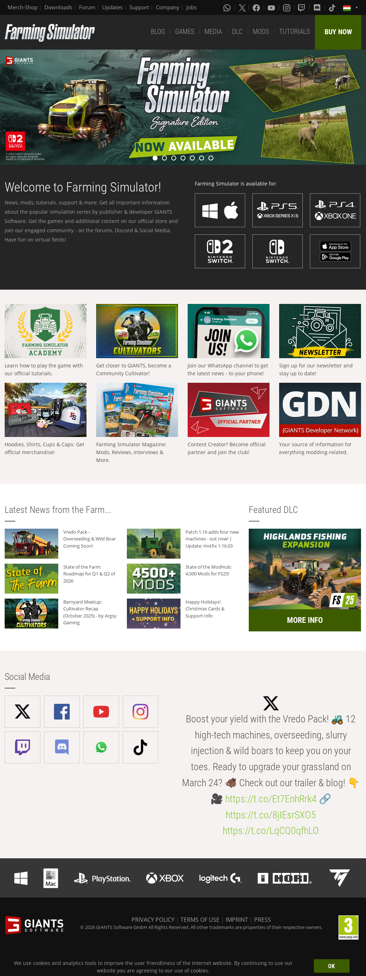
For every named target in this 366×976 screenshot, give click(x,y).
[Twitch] (302, 7)
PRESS (262, 920)
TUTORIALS (294, 31)
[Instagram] (287, 7)
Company (167, 7)
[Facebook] (257, 7)
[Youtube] (272, 7)
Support (139, 7)
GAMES (184, 31)
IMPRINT (237, 920)
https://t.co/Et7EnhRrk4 (271, 799)
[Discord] (317, 7)
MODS (261, 31)
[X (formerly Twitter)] (242, 7)
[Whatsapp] (227, 7)
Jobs (191, 7)
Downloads (58, 7)
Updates (112, 7)
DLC (237, 31)
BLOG (158, 31)
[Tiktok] (332, 7)
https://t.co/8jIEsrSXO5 (271, 815)
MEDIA (213, 31)
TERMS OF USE (199, 920)
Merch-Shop (23, 7)
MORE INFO (305, 620)
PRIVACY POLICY (153, 920)
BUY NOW (338, 31)
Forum (87, 7)
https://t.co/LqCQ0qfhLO (271, 831)
